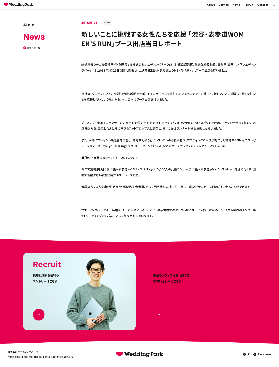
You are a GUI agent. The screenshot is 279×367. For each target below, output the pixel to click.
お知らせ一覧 (31, 47)
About (211, 4)
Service (224, 4)
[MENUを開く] (273, 5)
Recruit (248, 4)
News (236, 4)
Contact (262, 4)
